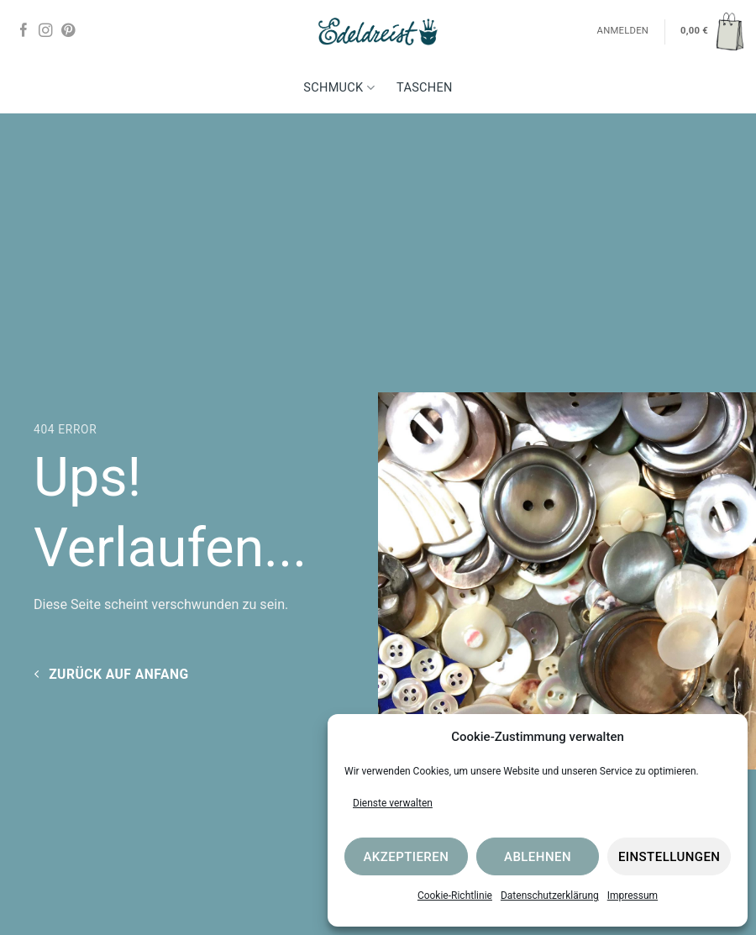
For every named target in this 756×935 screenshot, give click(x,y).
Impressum (632, 895)
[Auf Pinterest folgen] (68, 31)
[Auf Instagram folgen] (45, 31)
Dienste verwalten (393, 803)
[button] (711, 31)
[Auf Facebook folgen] (23, 31)
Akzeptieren (406, 856)
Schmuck (339, 88)
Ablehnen (537, 856)
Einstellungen (669, 856)
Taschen (424, 88)
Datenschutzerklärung (550, 895)
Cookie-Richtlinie (454, 895)
